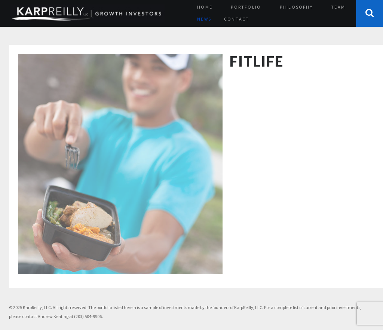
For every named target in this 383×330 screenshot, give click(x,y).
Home (204, 7)
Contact (236, 19)
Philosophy (296, 7)
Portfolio (246, 7)
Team (338, 7)
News (204, 19)
